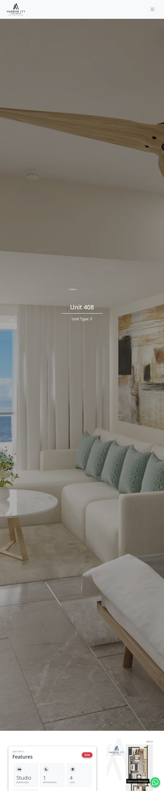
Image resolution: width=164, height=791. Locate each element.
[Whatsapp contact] (155, 782)
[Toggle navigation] (152, 9)
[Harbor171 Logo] (16, 9)
